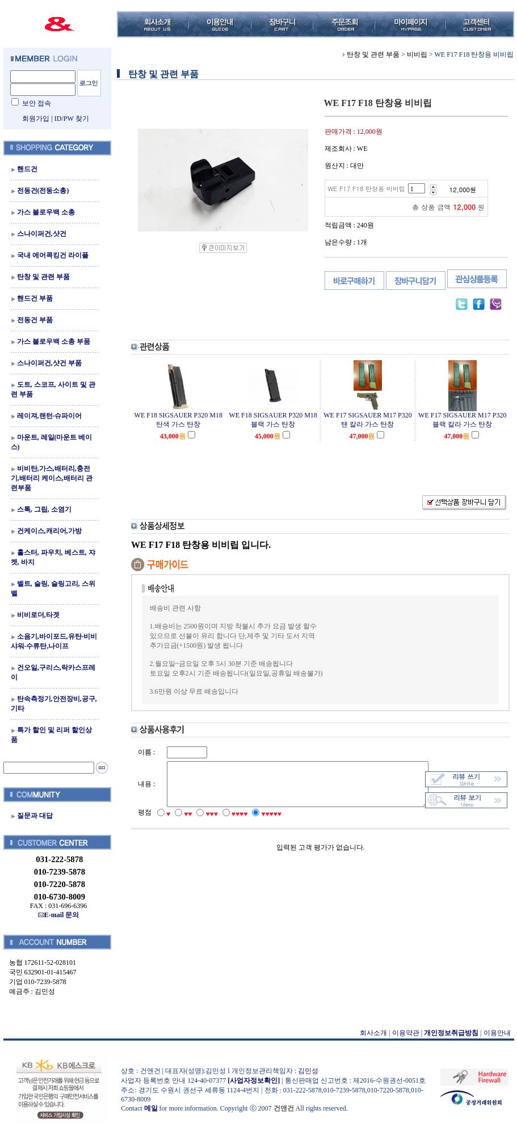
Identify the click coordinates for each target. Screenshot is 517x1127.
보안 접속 (33, 103)
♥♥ (180, 825)
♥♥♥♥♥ (264, 825)
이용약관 (402, 1033)
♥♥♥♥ (232, 825)
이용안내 (493, 1033)
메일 (147, 1108)
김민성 (305, 1071)
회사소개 (370, 1033)
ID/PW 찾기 (68, 119)
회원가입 (33, 119)
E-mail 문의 (55, 915)
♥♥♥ (204, 825)
